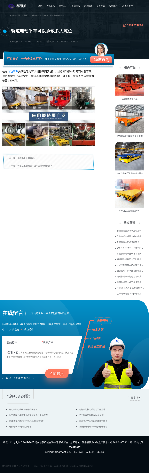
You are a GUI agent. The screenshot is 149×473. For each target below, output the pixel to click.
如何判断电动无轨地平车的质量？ (130, 253)
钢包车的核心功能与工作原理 (92, 409)
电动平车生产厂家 (43, 466)
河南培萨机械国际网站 (81, 466)
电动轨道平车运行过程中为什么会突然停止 (130, 276)
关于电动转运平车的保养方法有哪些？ (130, 293)
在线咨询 (99, 59)
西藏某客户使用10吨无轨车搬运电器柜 (26, 421)
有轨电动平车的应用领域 (20, 426)
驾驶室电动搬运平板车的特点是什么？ (34, 166)
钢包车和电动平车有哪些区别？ (130, 248)
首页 (40, 6)
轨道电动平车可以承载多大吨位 (93, 421)
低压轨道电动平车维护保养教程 (93, 426)
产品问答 (88, 6)
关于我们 (101, 6)
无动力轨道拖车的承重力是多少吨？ (130, 265)
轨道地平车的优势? (26, 158)
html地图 (78, 452)
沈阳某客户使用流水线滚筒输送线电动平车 (28, 415)
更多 (133, 397)
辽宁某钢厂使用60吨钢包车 (91, 415)
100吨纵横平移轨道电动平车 (130, 136)
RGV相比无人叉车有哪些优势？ (130, 288)
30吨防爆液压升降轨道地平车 (129, 173)
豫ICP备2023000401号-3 (58, 452)
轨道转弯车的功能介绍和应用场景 (130, 271)
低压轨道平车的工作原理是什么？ (130, 282)
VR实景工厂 (127, 6)
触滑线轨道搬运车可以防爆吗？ (130, 259)
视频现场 (76, 6)
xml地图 (90, 452)
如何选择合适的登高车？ (128, 242)
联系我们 (113, 6)
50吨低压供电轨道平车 (129, 211)
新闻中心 (63, 6)
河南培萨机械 (61, 466)
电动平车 (13, 71)
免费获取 (103, 320)
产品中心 (51, 6)
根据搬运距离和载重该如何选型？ (130, 231)
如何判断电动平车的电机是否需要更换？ (130, 236)
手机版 (100, 452)
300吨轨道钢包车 (130, 99)
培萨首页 (25, 15)
